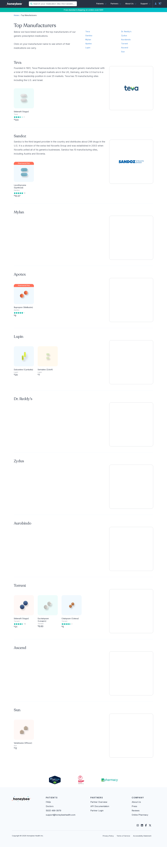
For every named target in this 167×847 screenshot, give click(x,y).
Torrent (124, 43)
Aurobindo (126, 39)
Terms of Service (123, 836)
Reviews (136, 810)
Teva (87, 31)
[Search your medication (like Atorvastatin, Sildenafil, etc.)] (55, 3)
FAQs (48, 802)
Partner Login (96, 810)
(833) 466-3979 (53, 810)
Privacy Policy (108, 836)
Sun (123, 51)
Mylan (88, 39)
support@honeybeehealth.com (60, 815)
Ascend (124, 47)
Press (134, 806)
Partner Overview (98, 802)
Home (16, 15)
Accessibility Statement (142, 836)
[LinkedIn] (142, 825)
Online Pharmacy (140, 815)
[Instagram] (138, 825)
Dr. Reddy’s (126, 31)
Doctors (49, 806)
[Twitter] (150, 825)
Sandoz (88, 35)
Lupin (87, 47)
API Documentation (99, 806)
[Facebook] (146, 825)
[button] (101, 3)
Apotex (88, 43)
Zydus (124, 35)
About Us (136, 802)
